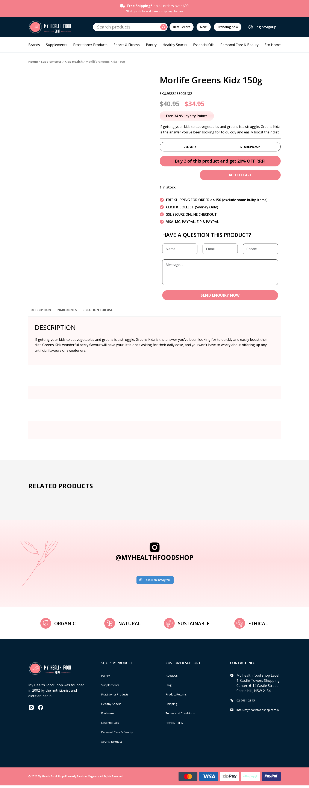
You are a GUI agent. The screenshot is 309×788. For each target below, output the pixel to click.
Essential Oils (203, 44)
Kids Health (74, 61)
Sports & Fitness (127, 44)
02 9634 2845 (247, 702)
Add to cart (240, 176)
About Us (173, 678)
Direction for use (103, 312)
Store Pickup (250, 147)
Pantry (151, 44)
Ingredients (70, 312)
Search (164, 27)
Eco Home (273, 44)
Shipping (173, 706)
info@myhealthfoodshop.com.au (262, 712)
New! (203, 27)
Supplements (56, 44)
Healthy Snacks (175, 44)
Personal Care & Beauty (239, 44)
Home (33, 61)
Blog (169, 687)
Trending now (227, 27)
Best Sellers (181, 27)
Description (42, 312)
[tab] (42, 314)
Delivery (189, 147)
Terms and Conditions (183, 715)
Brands (34, 44)
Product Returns (179, 696)
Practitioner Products (90, 44)
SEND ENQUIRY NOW (220, 297)
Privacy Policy (176, 725)
